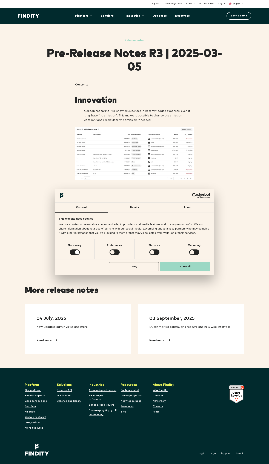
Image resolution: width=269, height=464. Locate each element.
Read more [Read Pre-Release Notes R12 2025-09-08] (157, 340)
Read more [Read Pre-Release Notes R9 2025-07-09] (44, 340)
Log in (221, 4)
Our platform (33, 390)
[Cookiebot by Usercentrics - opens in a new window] (194, 195)
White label (64, 395)
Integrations (32, 422)
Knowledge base (173, 4)
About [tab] (187, 207)
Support (155, 4)
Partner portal (206, 4)
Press (156, 412)
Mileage (30, 412)
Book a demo (239, 16)
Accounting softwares (102, 390)
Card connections (36, 401)
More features (34, 428)
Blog (123, 412)
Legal (213, 453)
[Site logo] (28, 16)
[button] (107, 15)
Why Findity (160, 390)
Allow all (185, 266)
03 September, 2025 (172, 318)
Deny (134, 266)
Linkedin (239, 453)
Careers (190, 4)
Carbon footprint (35, 417)
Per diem (30, 406)
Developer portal (131, 395)
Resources (127, 406)
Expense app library (69, 401)
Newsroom (159, 401)
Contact (158, 395)
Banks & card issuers (101, 405)
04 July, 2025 (51, 318)
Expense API (64, 390)
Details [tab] (134, 207)
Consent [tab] (81, 207)
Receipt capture (35, 395)
